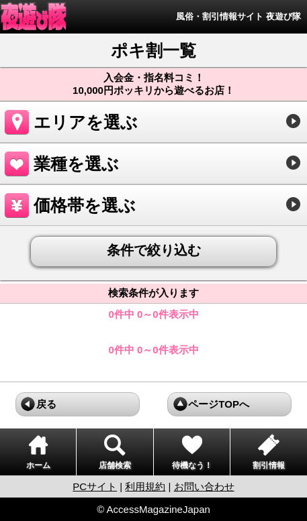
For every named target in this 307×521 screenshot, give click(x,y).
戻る (46, 404)
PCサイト (95, 486)
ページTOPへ (218, 404)
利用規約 (145, 486)
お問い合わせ (204, 486)
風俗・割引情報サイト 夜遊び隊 (238, 16)
